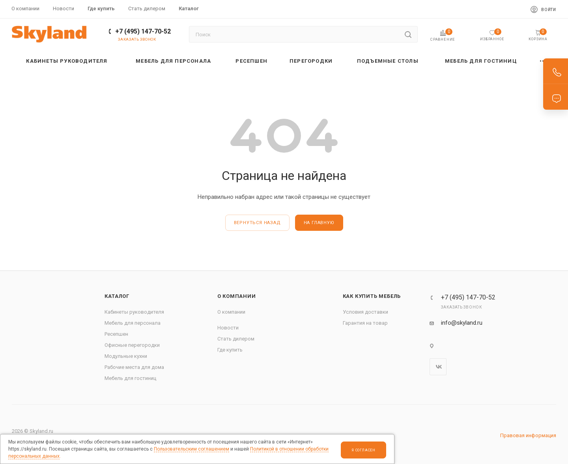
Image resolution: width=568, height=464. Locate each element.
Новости (228, 328)
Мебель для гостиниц (130, 378)
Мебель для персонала (133, 323)
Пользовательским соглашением (191, 449)
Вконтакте (438, 366)
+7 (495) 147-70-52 (143, 31)
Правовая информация (528, 435)
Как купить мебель (372, 296)
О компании (236, 296)
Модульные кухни (126, 356)
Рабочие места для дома (134, 367)
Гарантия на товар (365, 323)
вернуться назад (257, 222)
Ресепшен (116, 334)
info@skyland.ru (461, 322)
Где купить (230, 350)
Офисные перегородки (132, 345)
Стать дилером (235, 339)
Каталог (117, 296)
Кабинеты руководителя (134, 312)
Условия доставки (365, 312)
